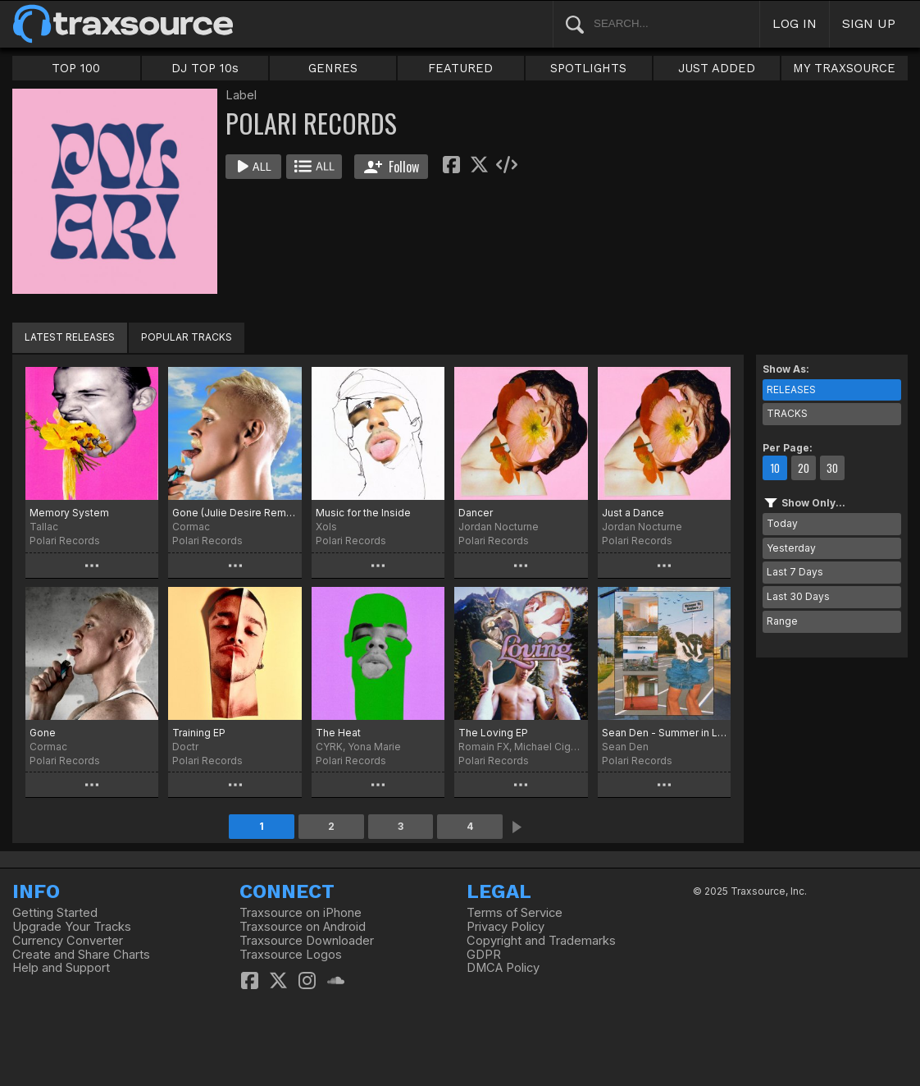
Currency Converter (67, 940)
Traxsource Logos (290, 954)
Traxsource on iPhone (300, 912)
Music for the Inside (363, 512)
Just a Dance (633, 512)
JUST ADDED (716, 68)
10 (775, 468)
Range (782, 621)
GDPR (484, 954)
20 (803, 468)
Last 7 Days (795, 572)
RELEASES (791, 389)
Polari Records (65, 540)
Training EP (198, 732)
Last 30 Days (798, 596)
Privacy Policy (505, 926)
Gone (43, 732)
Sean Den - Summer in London (664, 732)
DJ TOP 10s (205, 68)
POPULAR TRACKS (186, 337)
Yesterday (791, 548)
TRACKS (787, 413)
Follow (391, 166)
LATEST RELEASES (70, 337)
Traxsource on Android (302, 926)
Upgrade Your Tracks (71, 926)
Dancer (475, 512)
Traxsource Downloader (306, 940)
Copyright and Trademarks (541, 940)
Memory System (69, 512)
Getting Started (55, 912)
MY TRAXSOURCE (844, 68)
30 (832, 468)
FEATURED (460, 68)
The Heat (338, 732)
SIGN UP (868, 23)
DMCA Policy (503, 967)
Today (782, 523)
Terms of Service (514, 912)
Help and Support (61, 967)
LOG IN (794, 23)
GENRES (333, 68)
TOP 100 (76, 68)
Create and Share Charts (81, 954)
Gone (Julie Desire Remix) (234, 512)
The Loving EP (493, 732)
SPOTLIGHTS (588, 68)
